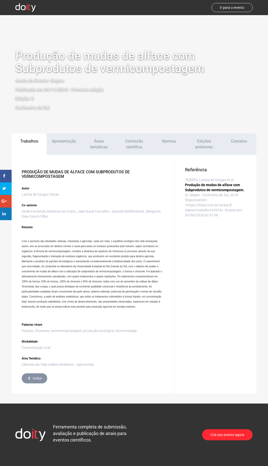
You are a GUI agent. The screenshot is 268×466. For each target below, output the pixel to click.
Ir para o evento (232, 8)
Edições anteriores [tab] (204, 144)
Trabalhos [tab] (29, 141)
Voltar (34, 378)
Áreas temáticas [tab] (99, 144)
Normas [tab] (169, 141)
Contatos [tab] (239, 141)
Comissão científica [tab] (134, 144)
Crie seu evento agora (227, 435)
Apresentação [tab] (64, 141)
